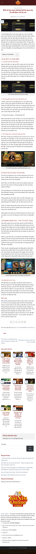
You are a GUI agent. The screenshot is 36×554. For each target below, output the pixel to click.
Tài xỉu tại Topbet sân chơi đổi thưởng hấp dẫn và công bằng (6, 387)
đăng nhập (11, 438)
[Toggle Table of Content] (16, 54)
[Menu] (2, 3)
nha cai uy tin (20, 551)
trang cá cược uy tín (14, 551)
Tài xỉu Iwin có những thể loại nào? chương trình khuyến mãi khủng (9, 341)
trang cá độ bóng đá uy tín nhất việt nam (15, 552)
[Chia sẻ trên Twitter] (16, 322)
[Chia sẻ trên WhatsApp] (11, 322)
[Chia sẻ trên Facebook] (14, 322)
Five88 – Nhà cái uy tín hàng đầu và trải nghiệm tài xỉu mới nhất (6, 361)
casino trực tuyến (31, 551)
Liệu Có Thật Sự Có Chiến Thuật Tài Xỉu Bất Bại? (14, 472)
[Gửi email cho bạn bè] (19, 322)
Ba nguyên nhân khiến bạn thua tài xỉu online (13, 475)
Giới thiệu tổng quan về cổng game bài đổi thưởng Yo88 (17, 387)
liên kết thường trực (30, 327)
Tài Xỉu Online (5, 514)
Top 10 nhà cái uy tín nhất (6, 551)
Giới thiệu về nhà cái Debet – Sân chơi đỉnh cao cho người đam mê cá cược (18, 415)
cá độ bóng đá (25, 551)
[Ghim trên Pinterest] (22, 322)
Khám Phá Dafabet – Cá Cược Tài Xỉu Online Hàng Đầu (30, 361)
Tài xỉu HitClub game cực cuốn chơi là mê (6, 414)
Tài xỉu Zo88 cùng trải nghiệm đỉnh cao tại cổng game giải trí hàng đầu (18, 361)
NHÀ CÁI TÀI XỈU (18, 8)
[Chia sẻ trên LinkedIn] (25, 322)
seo (24, 16)
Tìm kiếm (3, 444)
